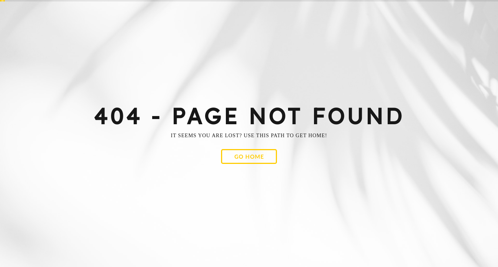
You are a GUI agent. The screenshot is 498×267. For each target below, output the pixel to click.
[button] (249, 156)
